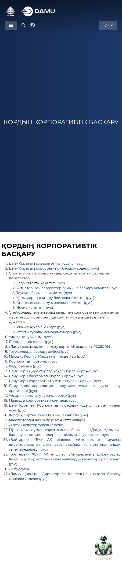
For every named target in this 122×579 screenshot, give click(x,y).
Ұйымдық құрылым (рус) (30, 337)
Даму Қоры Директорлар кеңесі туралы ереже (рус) (54, 371)
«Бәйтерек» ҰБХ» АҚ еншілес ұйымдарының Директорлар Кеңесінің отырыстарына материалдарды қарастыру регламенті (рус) (65, 459)
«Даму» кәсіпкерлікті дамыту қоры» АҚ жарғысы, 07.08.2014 (59, 347)
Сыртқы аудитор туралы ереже (36, 425)
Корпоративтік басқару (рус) (34, 361)
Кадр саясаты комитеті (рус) (40, 283)
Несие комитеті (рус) (34, 307)
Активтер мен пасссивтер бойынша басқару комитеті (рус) (67, 288)
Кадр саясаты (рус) (25, 366)
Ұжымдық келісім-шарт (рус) (40, 327)
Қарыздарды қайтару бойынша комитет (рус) (55, 298)
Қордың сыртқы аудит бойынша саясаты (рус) (48, 415)
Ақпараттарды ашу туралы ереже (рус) (42, 396)
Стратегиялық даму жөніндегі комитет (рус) (54, 303)
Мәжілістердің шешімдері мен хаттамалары (47, 420)
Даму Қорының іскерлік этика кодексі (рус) (46, 263)
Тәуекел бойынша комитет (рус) (44, 293)
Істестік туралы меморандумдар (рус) (48, 332)
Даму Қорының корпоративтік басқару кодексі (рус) (54, 268)
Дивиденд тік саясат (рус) (31, 342)
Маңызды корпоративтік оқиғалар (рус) (43, 400)
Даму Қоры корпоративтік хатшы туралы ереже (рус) (55, 381)
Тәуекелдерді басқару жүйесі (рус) (39, 351)
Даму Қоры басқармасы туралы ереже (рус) (47, 376)
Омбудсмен (19, 469)
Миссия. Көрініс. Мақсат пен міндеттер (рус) (47, 356)
